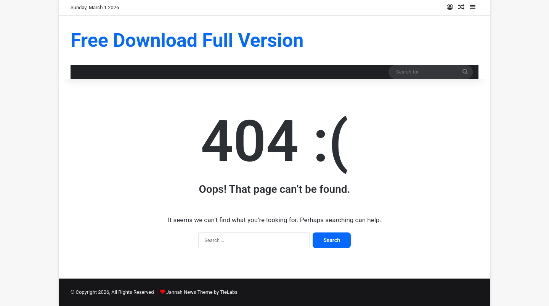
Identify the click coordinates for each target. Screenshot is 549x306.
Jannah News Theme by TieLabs (202, 292)
